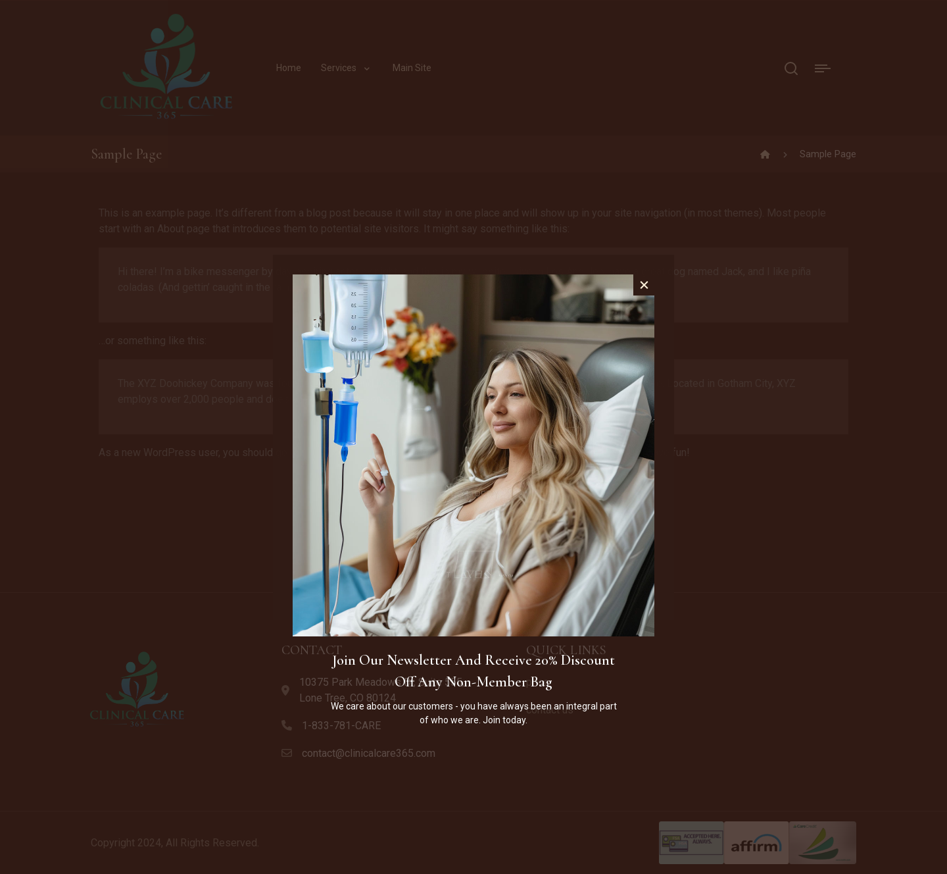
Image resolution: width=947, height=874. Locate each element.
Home (288, 68)
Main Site (412, 68)
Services (338, 68)
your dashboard (337, 452)
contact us (549, 710)
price (537, 682)
